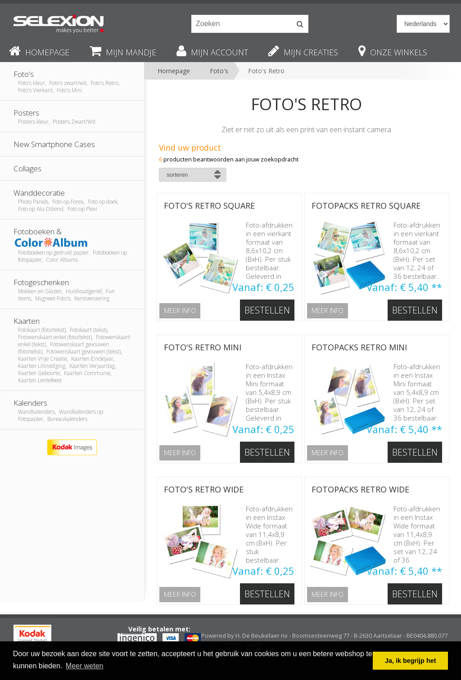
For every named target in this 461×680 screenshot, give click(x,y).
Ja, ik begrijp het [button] (410, 660)
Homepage (174, 71)
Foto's (219, 71)
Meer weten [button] (85, 666)
